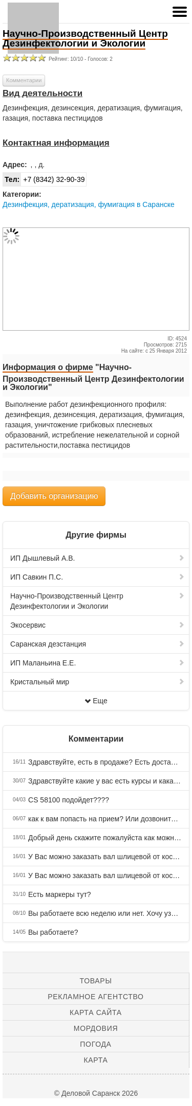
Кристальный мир (97, 682)
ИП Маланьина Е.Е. (97, 663)
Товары (96, 981)
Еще (96, 701)
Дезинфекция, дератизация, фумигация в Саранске (89, 204)
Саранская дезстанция (97, 644)
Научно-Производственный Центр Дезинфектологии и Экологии (97, 601)
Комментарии (23, 80)
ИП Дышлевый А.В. (97, 558)
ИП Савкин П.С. (97, 577)
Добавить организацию (54, 496)
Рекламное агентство (95, 997)
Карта (95, 1060)
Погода (95, 1044)
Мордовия (96, 1028)
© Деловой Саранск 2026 (96, 1093)
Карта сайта (96, 1012)
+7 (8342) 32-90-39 (43, 179)
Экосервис (97, 625)
